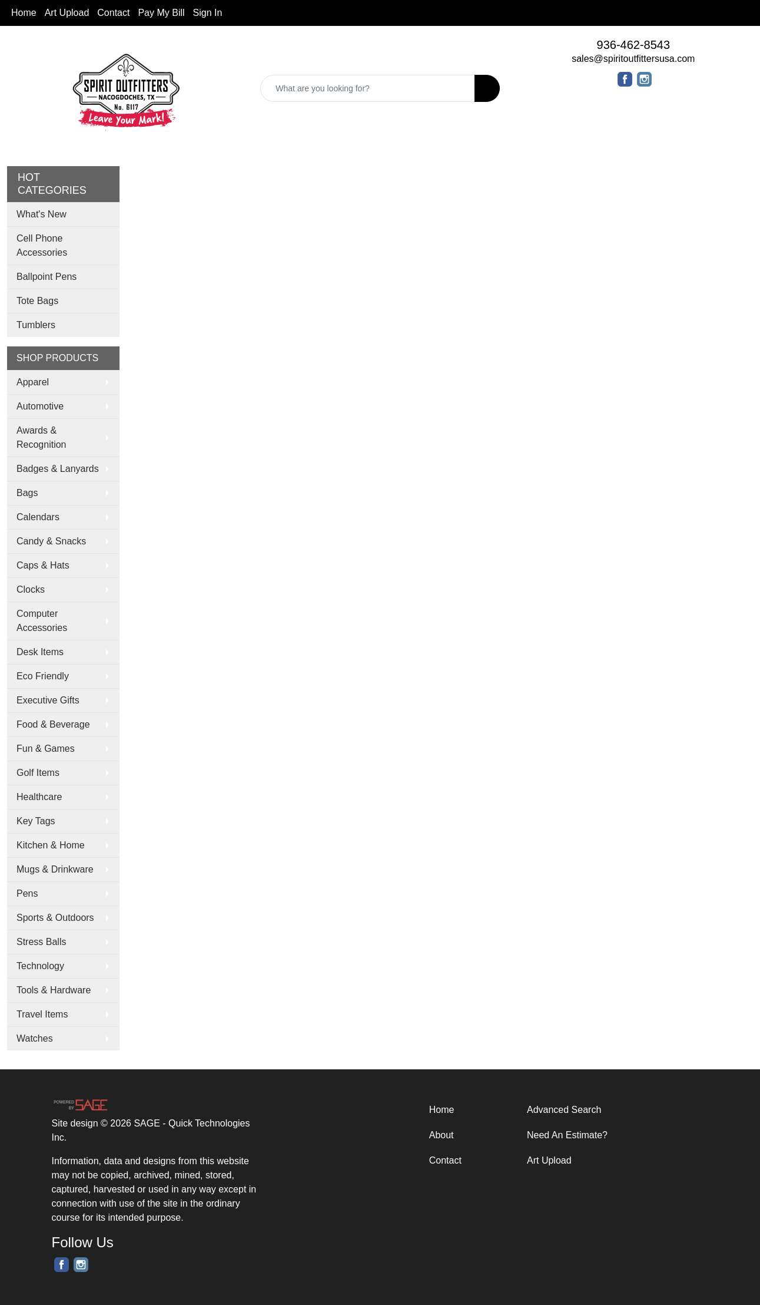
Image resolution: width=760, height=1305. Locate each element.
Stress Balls (41, 942)
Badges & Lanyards (57, 469)
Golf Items (37, 773)
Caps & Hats (42, 565)
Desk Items (40, 652)
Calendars (37, 517)
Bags (27, 493)
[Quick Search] (367, 88)
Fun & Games (45, 749)
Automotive (40, 406)
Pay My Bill (161, 13)
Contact (113, 13)
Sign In (208, 13)
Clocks (30, 589)
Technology (40, 966)
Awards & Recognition (41, 437)
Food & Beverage (53, 724)
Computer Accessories (41, 621)
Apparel (32, 382)
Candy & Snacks (51, 541)
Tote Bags (37, 301)
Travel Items (42, 1014)
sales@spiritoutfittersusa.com (633, 59)
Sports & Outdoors (55, 918)
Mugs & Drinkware (55, 869)
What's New (41, 214)
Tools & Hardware (53, 990)
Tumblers (35, 325)
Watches (34, 1038)
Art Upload (67, 13)
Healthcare (39, 797)
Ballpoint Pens (46, 277)
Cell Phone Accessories (41, 245)
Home (23, 13)
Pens (27, 893)
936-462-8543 (634, 44)
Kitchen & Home (50, 845)
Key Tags (35, 821)
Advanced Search (564, 1110)
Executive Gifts (47, 700)
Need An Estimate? (567, 1135)
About (441, 1135)
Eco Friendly (42, 676)
